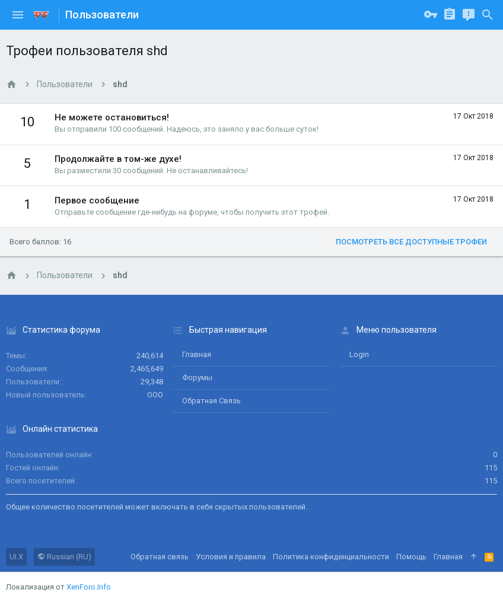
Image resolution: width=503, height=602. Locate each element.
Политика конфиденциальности (331, 556)
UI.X (16, 556)
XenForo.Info (88, 586)
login (359, 354)
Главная (196, 354)
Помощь (411, 556)
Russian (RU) (64, 556)
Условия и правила (231, 556)
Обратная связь (211, 400)
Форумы (197, 377)
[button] (18, 15)
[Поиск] (487, 15)
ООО (155, 394)
